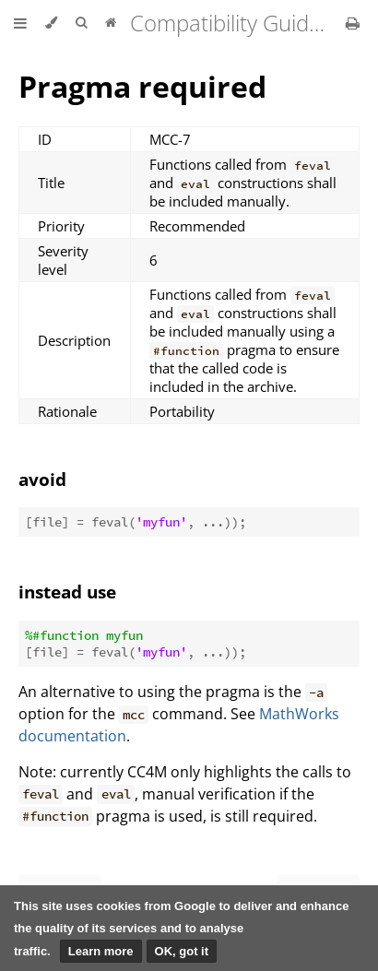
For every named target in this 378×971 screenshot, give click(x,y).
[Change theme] (51, 23)
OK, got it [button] (182, 951)
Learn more (101, 951)
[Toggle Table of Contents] (20, 23)
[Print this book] (352, 23)
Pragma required (142, 86)
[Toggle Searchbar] (81, 23)
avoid (42, 479)
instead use (67, 591)
